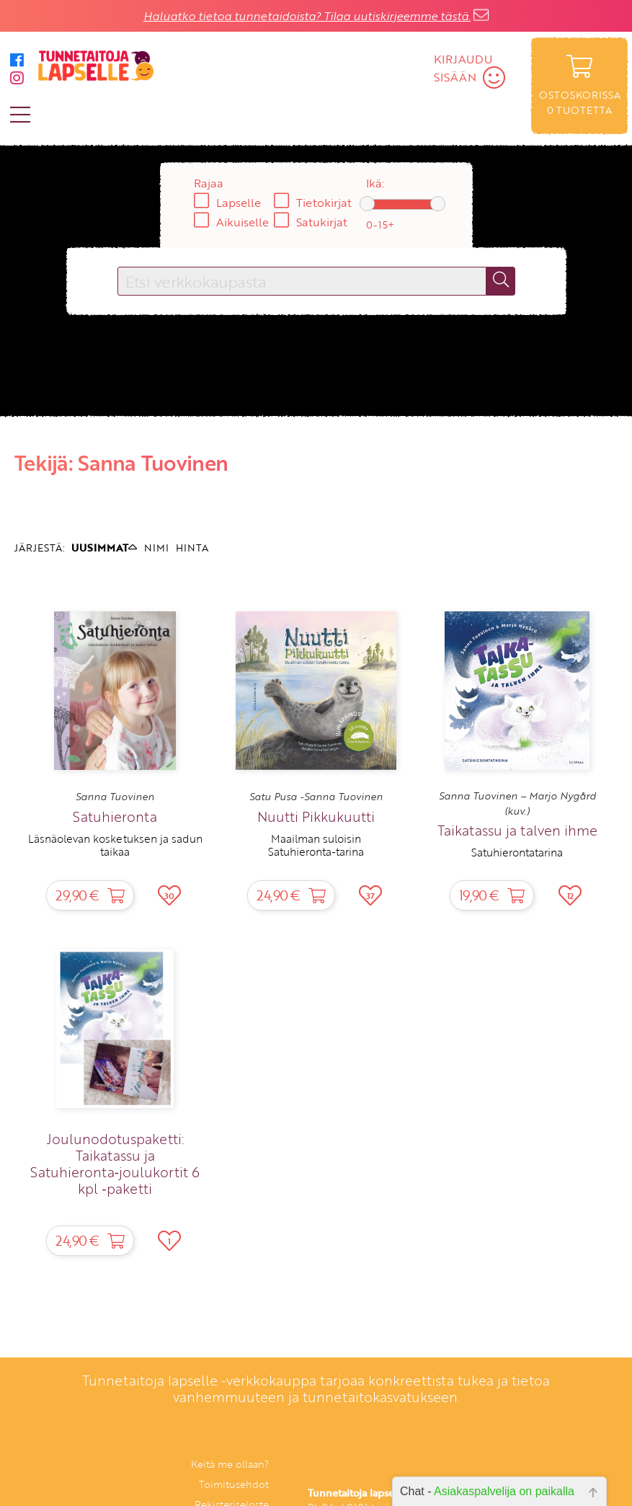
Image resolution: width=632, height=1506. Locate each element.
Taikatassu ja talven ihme (517, 830)
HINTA (192, 547)
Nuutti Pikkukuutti (316, 816)
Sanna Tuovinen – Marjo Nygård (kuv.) (517, 803)
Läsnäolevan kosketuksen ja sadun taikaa (115, 845)
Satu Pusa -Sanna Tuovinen (316, 796)
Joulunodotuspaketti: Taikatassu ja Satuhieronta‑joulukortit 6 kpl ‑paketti (115, 1163)
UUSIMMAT (104, 547)
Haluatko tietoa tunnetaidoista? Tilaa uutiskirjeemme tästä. (307, 16)
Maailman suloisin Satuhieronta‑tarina (315, 845)
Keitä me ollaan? (230, 1463)
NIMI (156, 547)
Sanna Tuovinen (115, 796)
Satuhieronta (115, 816)
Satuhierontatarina (517, 852)
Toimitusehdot (234, 1484)
